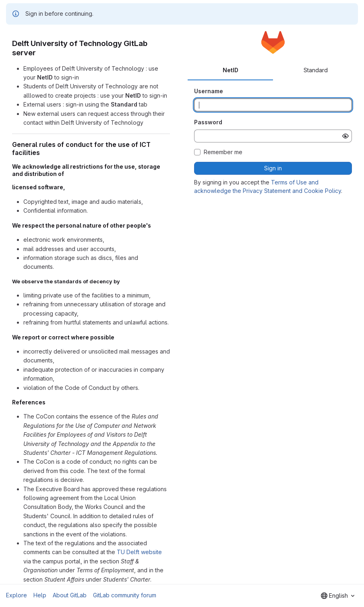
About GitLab (70, 595)
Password (208, 122)
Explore (16, 595)
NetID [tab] (230, 70)
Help (39, 595)
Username (208, 91)
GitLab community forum (124, 595)
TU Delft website (139, 551)
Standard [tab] (316, 70)
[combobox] (337, 596)
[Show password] (345, 136)
